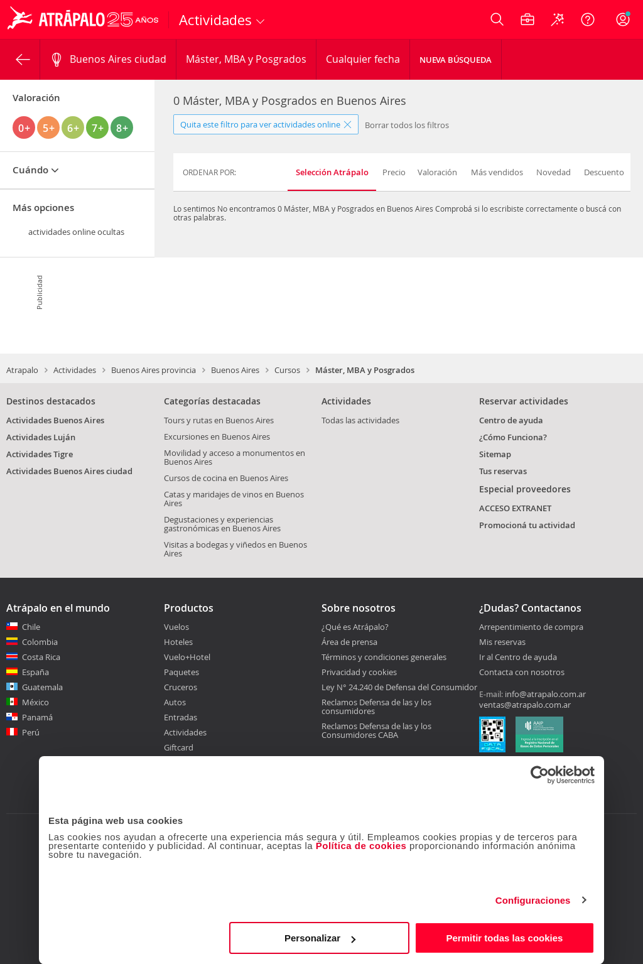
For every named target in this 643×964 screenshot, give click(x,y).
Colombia (40, 641)
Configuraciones (533, 900)
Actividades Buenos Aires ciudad (69, 471)
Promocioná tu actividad (527, 525)
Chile (31, 626)
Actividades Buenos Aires (55, 420)
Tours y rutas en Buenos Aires (219, 420)
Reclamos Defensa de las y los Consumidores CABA (376, 730)
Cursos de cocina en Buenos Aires (226, 478)
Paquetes (181, 672)
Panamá (37, 717)
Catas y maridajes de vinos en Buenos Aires (234, 499)
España (35, 672)
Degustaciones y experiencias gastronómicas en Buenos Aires (222, 524)
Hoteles (178, 641)
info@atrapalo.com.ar (545, 694)
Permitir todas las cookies (504, 938)
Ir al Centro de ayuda (518, 658)
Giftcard (178, 747)
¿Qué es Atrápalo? (355, 626)
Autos (175, 702)
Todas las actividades (360, 420)
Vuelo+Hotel (187, 657)
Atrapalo (22, 370)
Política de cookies (361, 845)
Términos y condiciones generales (384, 657)
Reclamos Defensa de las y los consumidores (376, 706)
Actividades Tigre (39, 454)
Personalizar (319, 938)
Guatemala (42, 687)
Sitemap (495, 454)
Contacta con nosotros (522, 673)
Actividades (74, 370)
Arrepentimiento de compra (531, 627)
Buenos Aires (235, 370)
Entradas (180, 717)
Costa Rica (41, 657)
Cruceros (180, 687)
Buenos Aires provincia (153, 370)
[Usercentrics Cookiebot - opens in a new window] (540, 775)
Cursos (287, 370)
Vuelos (176, 626)
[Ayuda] (587, 19)
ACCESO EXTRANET (515, 508)
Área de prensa (349, 641)
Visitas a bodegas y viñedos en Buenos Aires (235, 549)
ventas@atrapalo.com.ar (525, 704)
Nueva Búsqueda (455, 59)
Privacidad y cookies (359, 672)
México (35, 702)
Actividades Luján (40, 437)
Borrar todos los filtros (407, 125)
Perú (31, 732)
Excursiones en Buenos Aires (217, 436)
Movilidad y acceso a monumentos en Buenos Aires (234, 457)
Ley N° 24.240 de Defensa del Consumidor (399, 687)
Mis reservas (502, 642)
